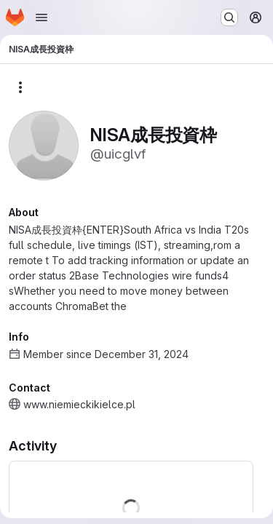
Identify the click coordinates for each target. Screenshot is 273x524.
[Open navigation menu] (41, 17)
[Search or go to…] (229, 17)
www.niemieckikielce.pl (79, 404)
